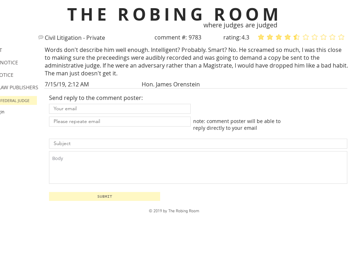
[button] (104, 196)
